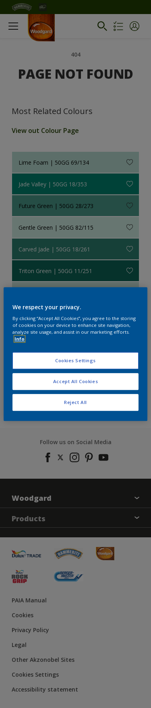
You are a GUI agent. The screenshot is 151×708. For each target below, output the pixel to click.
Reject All (75, 402)
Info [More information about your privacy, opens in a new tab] (19, 339)
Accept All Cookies (75, 381)
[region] (75, 354)
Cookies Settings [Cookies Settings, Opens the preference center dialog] (75, 361)
